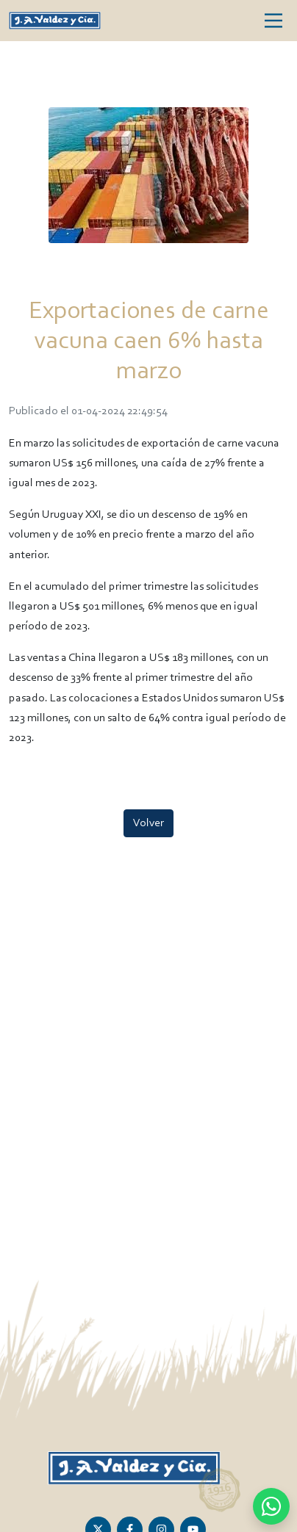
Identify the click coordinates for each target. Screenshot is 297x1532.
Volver (148, 823)
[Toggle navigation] (273, 20)
